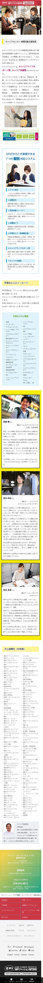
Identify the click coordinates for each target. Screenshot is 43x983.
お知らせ (21, 925)
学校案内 (4, 900)
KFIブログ (4, 917)
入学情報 (4, 905)
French (16, 955)
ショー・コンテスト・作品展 (30, 911)
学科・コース (26, 900)
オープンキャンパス (7, 910)
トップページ (11, 925)
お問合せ (25, 917)
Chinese (24, 955)
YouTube (13, 950)
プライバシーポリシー (14, 936)
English (10, 955)
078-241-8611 (20, 883)
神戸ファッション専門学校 (10, 895)
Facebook (17, 947)
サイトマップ (31, 930)
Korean (31, 955)
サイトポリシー (29, 936)
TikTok (22, 950)
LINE (31, 950)
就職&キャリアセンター (30, 905)
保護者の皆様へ (10, 930)
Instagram (29, 947)
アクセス (21, 930)
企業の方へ (30, 925)
